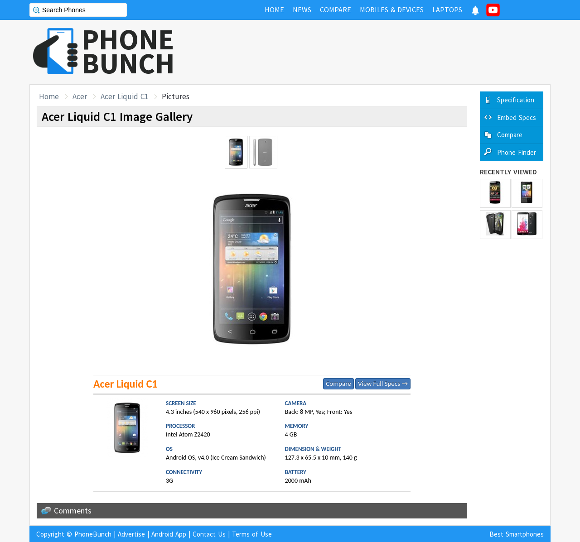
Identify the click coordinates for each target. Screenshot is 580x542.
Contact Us (209, 534)
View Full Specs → (383, 383)
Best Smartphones (516, 534)
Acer (79, 96)
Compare (338, 383)
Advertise (131, 534)
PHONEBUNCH (128, 51)
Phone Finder (516, 152)
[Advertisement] (386, 52)
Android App (168, 534)
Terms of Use (252, 534)
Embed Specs (516, 117)
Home (49, 96)
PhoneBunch (92, 534)
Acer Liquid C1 (124, 96)
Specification (515, 100)
